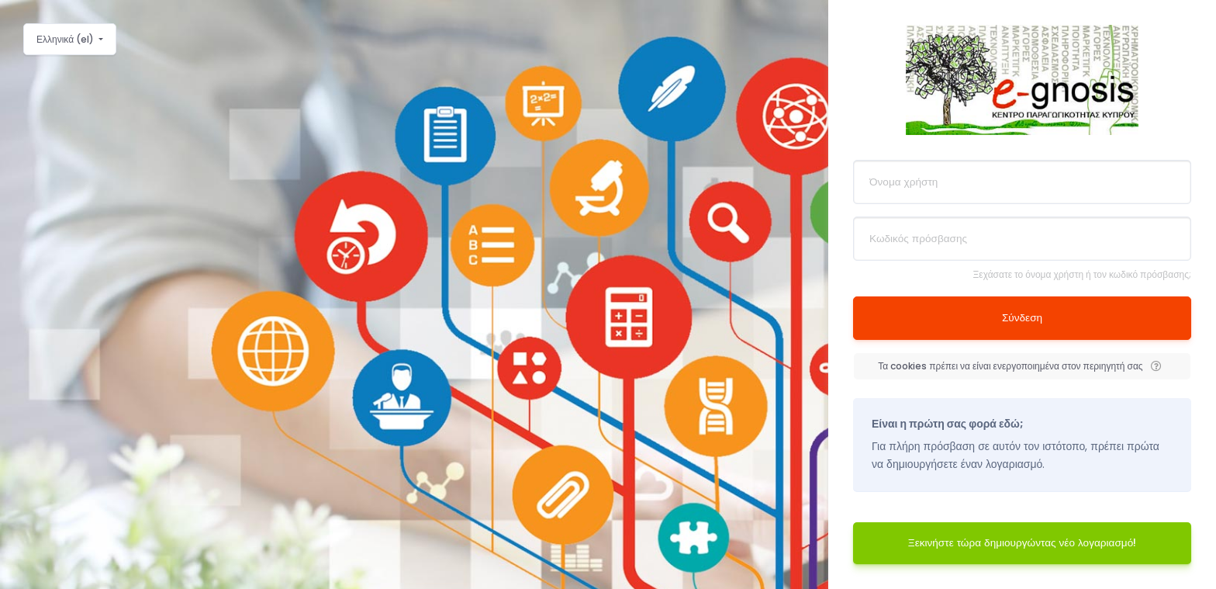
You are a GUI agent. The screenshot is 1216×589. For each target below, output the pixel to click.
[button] (1156, 366)
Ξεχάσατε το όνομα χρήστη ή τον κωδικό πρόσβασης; (1082, 274)
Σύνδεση (1022, 317)
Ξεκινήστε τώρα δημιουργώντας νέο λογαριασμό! (1022, 542)
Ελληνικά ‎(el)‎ (66, 39)
